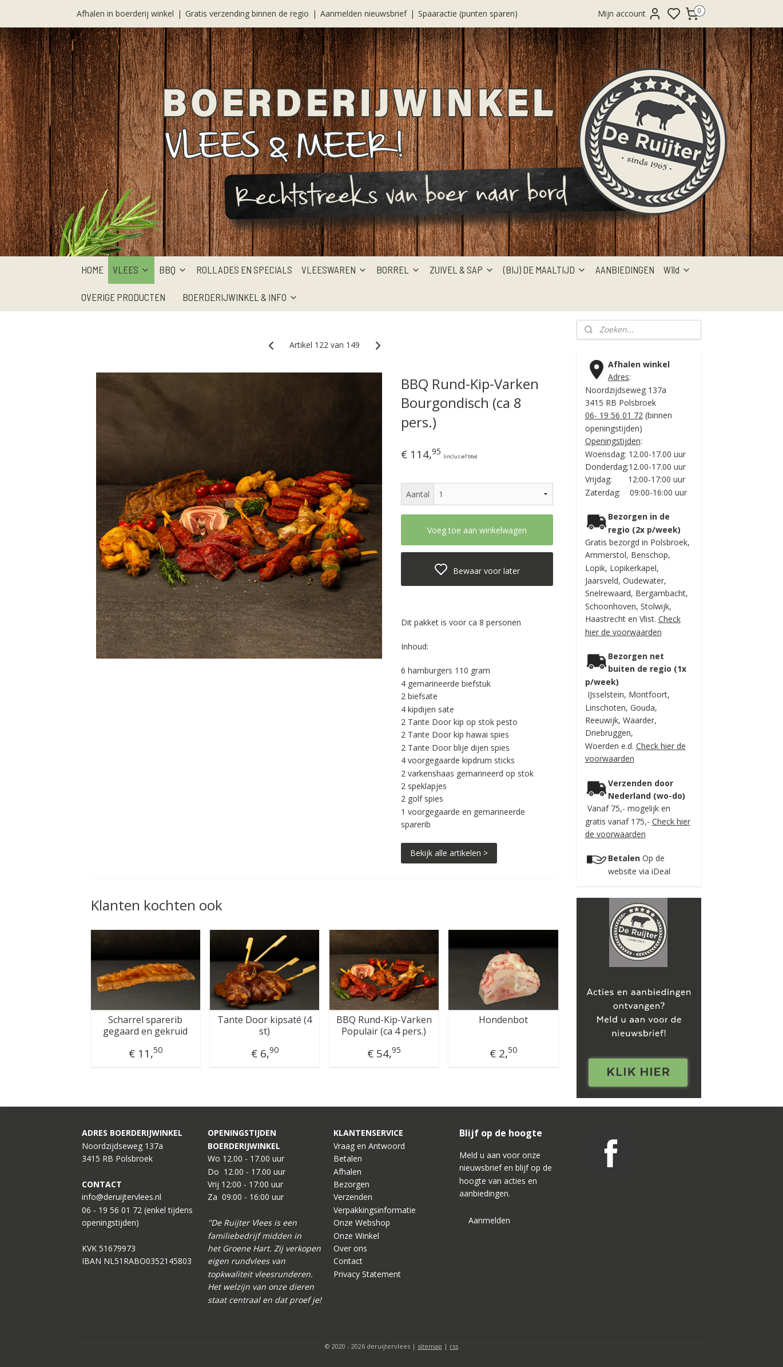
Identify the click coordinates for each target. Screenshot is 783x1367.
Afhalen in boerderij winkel (125, 13)
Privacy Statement (367, 1274)
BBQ (173, 269)
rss (454, 1346)
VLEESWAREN (334, 269)
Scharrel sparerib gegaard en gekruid (145, 1025)
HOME (92, 269)
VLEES (131, 269)
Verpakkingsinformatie (374, 1209)
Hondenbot (502, 1020)
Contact (348, 1260)
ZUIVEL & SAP (462, 269)
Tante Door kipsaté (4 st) (264, 1025)
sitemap (430, 1346)
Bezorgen (351, 1184)
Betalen (347, 1158)
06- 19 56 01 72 (614, 415)
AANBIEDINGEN (624, 269)
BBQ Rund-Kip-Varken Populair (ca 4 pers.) (383, 1025)
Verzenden (352, 1196)
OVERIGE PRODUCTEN (123, 297)
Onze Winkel (356, 1235)
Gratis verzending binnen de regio (247, 13)
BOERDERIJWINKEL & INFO (240, 297)
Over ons (350, 1248)
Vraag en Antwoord (369, 1145)
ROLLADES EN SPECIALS (244, 269)
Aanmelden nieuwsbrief (363, 13)
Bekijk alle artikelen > (449, 852)
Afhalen (347, 1171)
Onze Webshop (361, 1222)
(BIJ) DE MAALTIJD (544, 269)
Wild (677, 269)
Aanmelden (489, 1220)
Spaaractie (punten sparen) (468, 13)
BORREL (398, 269)
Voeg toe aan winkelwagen (477, 530)
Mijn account (630, 14)
